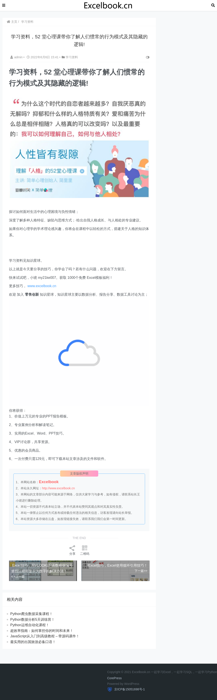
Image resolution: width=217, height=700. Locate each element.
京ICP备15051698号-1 (129, 689)
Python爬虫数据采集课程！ (31, 614)
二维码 (84, 550)
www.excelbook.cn (41, 286)
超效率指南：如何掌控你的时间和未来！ (41, 631)
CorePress (114, 678)
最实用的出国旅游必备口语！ (33, 642)
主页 (12, 21)
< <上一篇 (18, 576)
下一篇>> (141, 571)
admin (16, 57)
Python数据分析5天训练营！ (32, 619)
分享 (72, 550)
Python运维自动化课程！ (29, 625)
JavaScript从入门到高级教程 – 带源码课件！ (44, 636)
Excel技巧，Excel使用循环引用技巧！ (117, 565)
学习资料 (27, 21)
